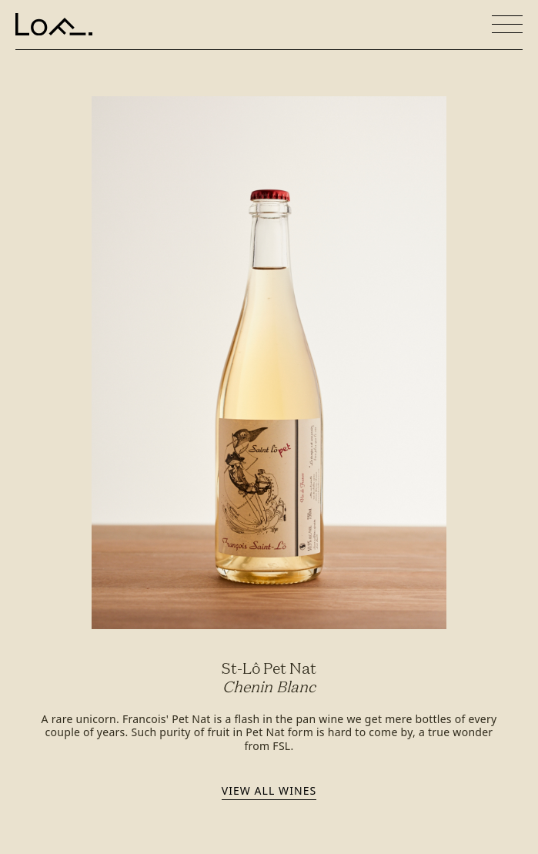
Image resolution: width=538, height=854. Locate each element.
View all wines (269, 790)
